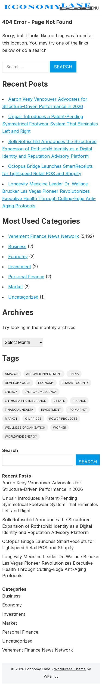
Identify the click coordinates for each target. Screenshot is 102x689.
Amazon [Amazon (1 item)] (11, 374)
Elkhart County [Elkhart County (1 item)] (75, 383)
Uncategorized (23, 297)
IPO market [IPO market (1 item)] (78, 410)
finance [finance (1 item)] (79, 401)
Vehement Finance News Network (43, 236)
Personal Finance (26, 276)
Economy (18, 256)
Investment (19, 266)
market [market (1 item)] (11, 419)
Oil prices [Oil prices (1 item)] (33, 419)
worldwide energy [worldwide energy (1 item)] (21, 436)
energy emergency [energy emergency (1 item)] (41, 392)
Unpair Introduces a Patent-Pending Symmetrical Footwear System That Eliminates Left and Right (50, 124)
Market (15, 286)
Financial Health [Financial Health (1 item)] (19, 410)
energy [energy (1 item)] (11, 392)
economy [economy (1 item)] (46, 383)
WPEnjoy (51, 676)
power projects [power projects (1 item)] (63, 419)
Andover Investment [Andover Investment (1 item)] (44, 374)
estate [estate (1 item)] (59, 401)
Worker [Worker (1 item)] (59, 427)
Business (17, 246)
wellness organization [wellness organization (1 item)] (25, 427)
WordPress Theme (70, 669)
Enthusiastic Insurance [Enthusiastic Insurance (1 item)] (25, 401)
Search (10, 450)
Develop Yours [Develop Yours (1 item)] (17, 383)
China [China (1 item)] (74, 374)
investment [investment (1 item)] (51, 410)
